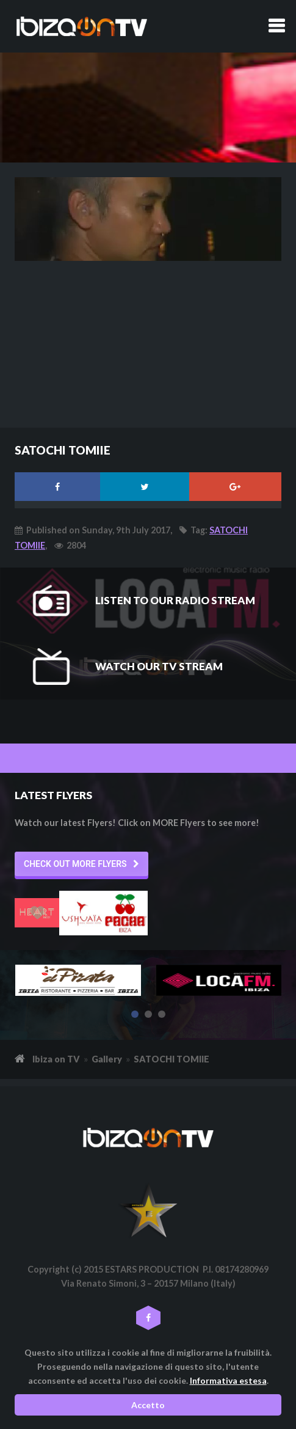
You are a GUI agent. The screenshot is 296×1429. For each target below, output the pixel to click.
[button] (81, 864)
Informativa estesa (228, 1380)
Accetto (148, 1405)
